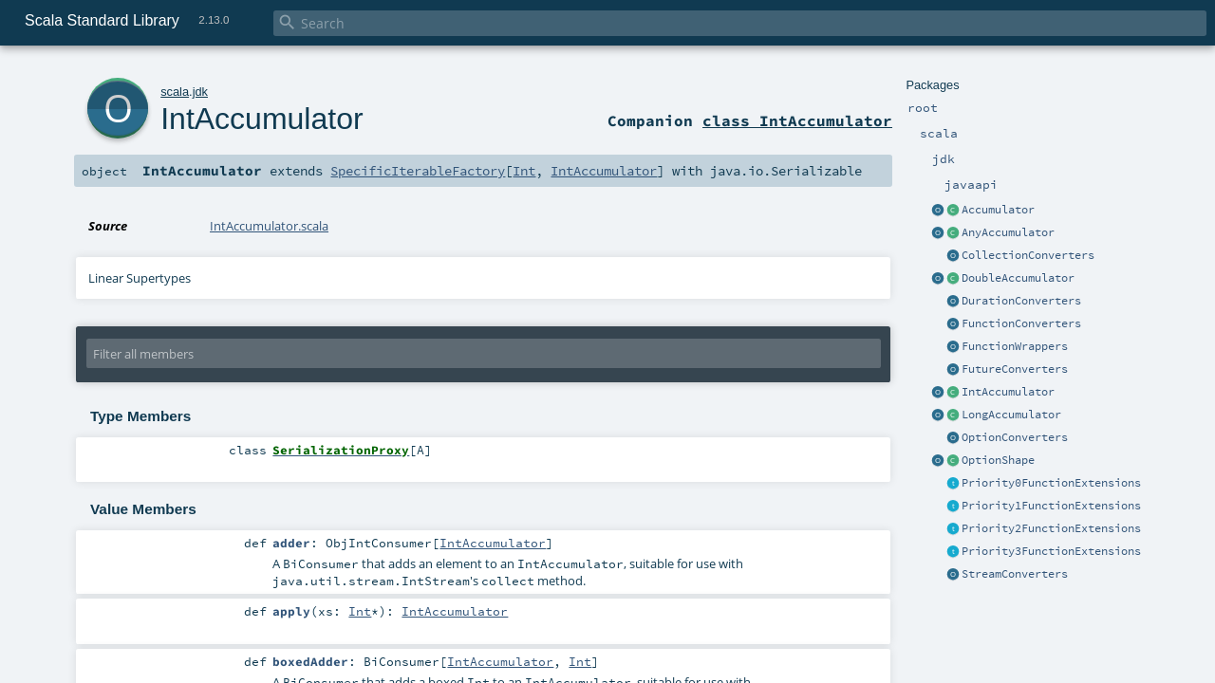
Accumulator (998, 209)
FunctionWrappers (1015, 346)
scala (174, 91)
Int (524, 170)
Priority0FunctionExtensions (1051, 482)
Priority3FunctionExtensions (1051, 551)
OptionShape (998, 460)
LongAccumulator (1011, 414)
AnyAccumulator (1008, 232)
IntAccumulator (1008, 391)
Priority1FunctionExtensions (1051, 505)
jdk (200, 91)
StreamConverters (1015, 574)
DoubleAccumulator (1018, 278)
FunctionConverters (1021, 323)
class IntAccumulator (797, 120)
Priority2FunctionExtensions (1051, 528)
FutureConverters (1015, 369)
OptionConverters (1015, 437)
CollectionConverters (1028, 255)
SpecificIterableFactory (417, 170)
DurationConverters (1021, 300)
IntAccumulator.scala (269, 225)
